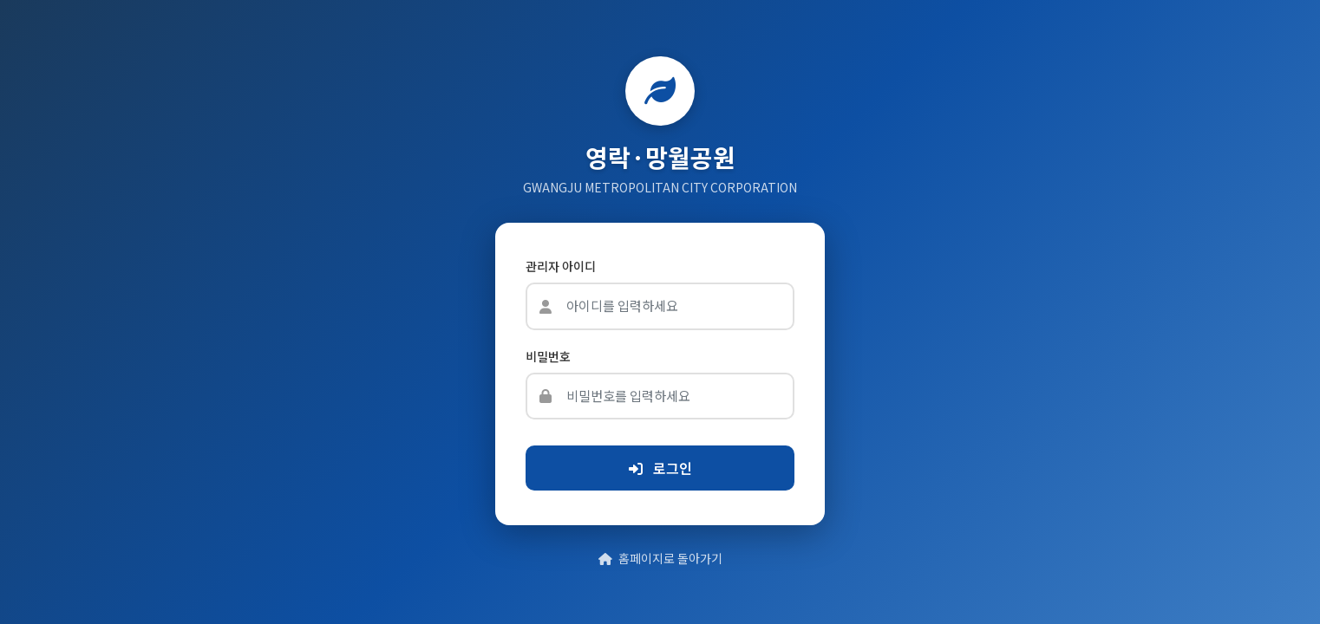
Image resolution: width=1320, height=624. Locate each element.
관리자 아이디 (561, 266)
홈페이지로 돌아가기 (660, 558)
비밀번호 (548, 356)
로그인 (660, 468)
